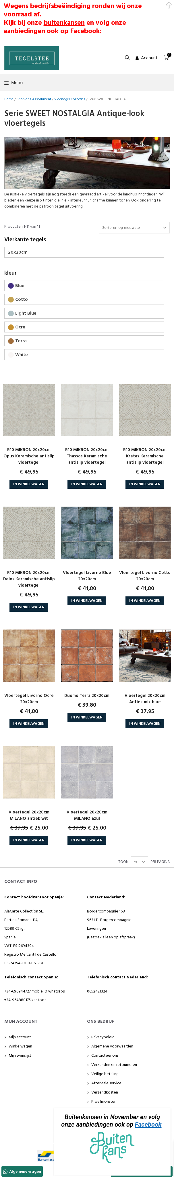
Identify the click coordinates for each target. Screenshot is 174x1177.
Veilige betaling (105, 1074)
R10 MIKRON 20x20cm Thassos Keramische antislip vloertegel (87, 456)
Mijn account (20, 1037)
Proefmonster (103, 1101)
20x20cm (18, 252)
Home (8, 99)
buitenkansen (64, 23)
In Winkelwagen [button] (29, 484)
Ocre (20, 327)
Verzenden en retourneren (114, 1065)
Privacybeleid (103, 1037)
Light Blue (25, 313)
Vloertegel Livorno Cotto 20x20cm (145, 576)
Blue (19, 286)
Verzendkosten (104, 1092)
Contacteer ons (104, 1055)
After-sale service (106, 1083)
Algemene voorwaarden (112, 1046)
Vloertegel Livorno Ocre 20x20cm (29, 699)
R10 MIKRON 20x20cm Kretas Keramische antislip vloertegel (145, 456)
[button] (127, 58)
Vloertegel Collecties (69, 99)
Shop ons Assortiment (34, 99)
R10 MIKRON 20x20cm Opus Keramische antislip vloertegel (29, 456)
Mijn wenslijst (20, 1055)
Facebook (148, 1124)
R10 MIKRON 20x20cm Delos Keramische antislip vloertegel (29, 579)
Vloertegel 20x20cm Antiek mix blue (145, 699)
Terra (21, 341)
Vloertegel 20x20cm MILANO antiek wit (29, 815)
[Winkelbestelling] (134, 228)
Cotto (21, 299)
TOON (123, 862)
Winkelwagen (20, 1046)
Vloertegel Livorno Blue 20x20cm (87, 576)
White (21, 355)
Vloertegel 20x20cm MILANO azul (87, 815)
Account (149, 58)
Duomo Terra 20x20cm (86, 696)
